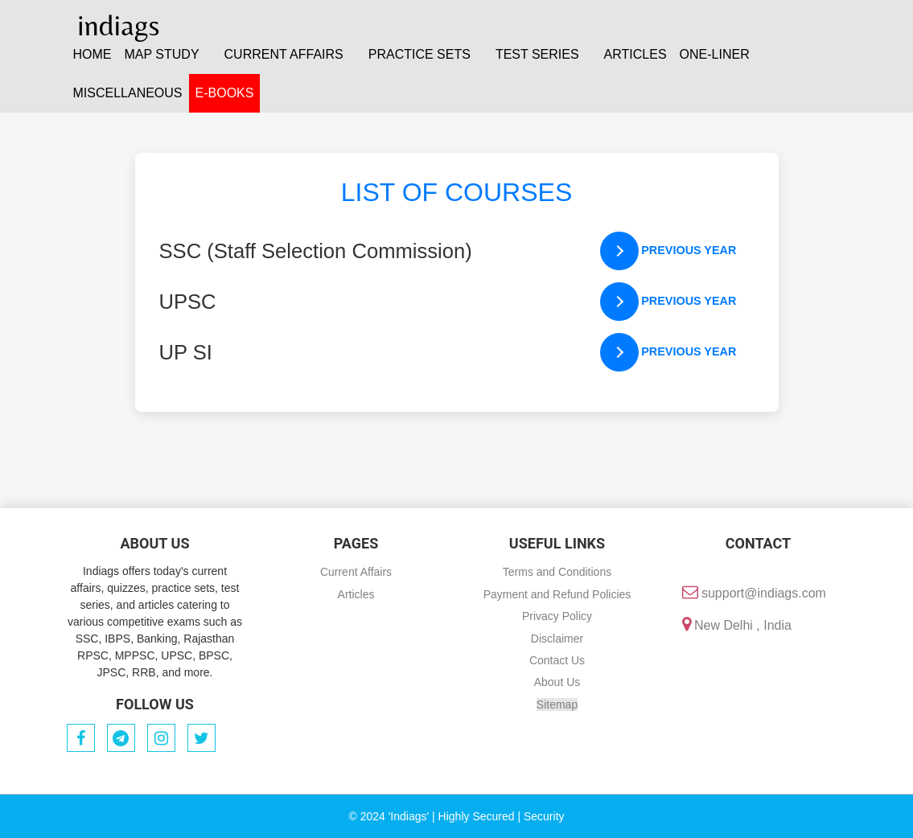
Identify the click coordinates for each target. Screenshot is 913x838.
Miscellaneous (128, 93)
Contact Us (557, 660)
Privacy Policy (557, 616)
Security (544, 816)
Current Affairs (356, 571)
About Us (557, 682)
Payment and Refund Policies (557, 594)
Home (92, 54)
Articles (635, 54)
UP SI (185, 352)
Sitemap (557, 704)
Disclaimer (557, 638)
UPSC (187, 301)
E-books (224, 93)
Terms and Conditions (557, 571)
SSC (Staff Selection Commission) (315, 251)
